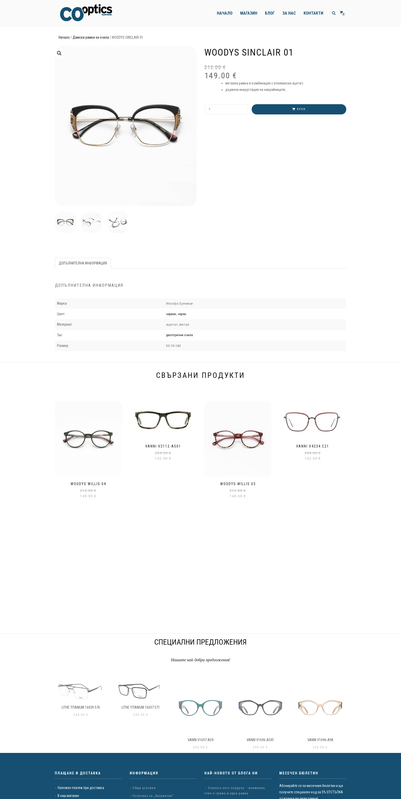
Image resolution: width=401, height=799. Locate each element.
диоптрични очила (179, 335)
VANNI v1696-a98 (320, 740)
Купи (301, 109)
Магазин (248, 13)
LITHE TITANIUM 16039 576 (81, 707)
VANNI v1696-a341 (260, 740)
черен (182, 314)
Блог (270, 13)
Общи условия (144, 788)
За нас (289, 13)
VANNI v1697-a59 (201, 740)
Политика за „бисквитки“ (153, 796)
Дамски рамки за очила (91, 37)
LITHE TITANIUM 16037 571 (140, 707)
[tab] (83, 263)
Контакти (313, 13)
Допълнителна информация (83, 263)
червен (171, 314)
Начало (224, 13)
